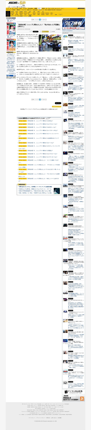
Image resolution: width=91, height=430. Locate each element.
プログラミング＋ (49, 411)
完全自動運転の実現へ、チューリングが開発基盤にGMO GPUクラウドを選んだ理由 (76, 295)
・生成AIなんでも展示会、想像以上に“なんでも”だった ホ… (11, 58)
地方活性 (54, 411)
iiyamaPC (21, 11)
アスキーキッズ (24, 411)
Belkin (51, 13)
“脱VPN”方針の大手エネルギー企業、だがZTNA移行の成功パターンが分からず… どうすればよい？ (76, 377)
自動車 (35, 8)
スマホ (52, 8)
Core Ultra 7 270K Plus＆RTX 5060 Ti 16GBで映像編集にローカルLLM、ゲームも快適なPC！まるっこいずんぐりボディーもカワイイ (76, 254)
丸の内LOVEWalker (62, 414)
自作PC (43, 8)
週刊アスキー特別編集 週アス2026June (11, 20)
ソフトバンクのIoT (60, 14)
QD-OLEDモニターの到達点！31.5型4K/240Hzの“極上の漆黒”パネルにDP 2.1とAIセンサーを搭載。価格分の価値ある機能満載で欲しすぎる (76, 305)
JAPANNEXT (21, 16)
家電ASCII (32, 411)
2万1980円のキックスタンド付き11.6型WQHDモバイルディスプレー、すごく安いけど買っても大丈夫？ (76, 210)
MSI (34, 11)
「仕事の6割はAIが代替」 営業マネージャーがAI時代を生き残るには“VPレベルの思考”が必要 (76, 278)
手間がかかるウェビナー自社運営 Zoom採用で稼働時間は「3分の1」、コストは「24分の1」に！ (76, 336)
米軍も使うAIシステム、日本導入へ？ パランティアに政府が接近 (35, 186)
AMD (17, 13)
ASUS (38, 11)
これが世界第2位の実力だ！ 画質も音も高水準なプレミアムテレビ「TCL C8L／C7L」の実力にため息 (76, 69)
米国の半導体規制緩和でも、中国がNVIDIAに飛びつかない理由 (35, 191)
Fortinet (47, 14)
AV (46, 8)
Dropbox (34, 14)
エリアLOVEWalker (28, 414)
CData (38, 14)
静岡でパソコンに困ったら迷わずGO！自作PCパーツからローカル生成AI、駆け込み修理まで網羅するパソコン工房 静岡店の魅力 (76, 190)
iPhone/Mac (30, 8)
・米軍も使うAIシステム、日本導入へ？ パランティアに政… (11, 55)
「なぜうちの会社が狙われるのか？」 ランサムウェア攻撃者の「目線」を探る (76, 366)
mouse (17, 11)
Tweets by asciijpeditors (67, 30)
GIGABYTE (25, 13)
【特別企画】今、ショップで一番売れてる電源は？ (40, 150)
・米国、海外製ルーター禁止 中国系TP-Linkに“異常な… (11, 66)
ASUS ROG (21, 13)
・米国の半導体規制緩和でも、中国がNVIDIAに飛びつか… (11, 62)
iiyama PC (43, 405)
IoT (13, 8)
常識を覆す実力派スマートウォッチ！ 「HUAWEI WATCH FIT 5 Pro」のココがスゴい (76, 220)
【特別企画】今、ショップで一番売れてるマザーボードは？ (42, 157)
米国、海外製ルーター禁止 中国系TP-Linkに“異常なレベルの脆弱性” (36, 193)
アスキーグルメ (37, 411)
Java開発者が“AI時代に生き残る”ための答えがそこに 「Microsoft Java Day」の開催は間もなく (75, 201)
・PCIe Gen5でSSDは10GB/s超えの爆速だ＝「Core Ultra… (11, 70)
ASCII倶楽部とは (12, 73)
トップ (7, 8)
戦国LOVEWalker (69, 414)
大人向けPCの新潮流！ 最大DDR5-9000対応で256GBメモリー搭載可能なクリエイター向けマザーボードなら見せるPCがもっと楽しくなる (76, 286)
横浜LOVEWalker (35, 414)
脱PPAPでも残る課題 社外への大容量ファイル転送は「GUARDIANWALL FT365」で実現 (76, 42)
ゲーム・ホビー (23, 2)
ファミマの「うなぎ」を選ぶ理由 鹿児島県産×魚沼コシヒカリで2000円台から (76, 107)
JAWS (12, 14)
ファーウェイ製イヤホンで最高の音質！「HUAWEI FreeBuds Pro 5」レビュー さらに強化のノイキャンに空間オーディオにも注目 (76, 147)
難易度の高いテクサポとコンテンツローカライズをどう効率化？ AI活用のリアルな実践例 (76, 138)
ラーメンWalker (21, 414)
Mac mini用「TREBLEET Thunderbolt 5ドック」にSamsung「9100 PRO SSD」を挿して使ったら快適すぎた (76, 114)
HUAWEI (42, 13)
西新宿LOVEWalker (42, 414)
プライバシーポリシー (40, 417)
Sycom (25, 11)
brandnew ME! (29, 16)
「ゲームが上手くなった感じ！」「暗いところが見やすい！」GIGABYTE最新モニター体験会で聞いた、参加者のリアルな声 (76, 87)
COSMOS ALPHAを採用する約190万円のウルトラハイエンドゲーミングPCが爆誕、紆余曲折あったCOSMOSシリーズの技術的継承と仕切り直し (76, 179)
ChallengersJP (66, 411)
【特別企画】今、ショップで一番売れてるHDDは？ (40, 120)
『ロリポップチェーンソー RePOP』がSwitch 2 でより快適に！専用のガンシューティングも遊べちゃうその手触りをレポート (76, 325)
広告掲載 (59, 417)
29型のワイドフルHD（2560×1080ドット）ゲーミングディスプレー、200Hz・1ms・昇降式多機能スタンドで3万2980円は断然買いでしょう (76, 168)
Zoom (56, 14)
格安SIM (28, 411)
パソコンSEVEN (30, 11)
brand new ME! (52, 408)
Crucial (38, 13)
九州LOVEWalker (55, 414)
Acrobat (16, 14)
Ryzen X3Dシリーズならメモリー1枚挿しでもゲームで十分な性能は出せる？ (76, 50)
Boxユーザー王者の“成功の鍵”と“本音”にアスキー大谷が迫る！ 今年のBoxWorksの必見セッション (76, 347)
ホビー (39, 8)
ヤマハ (51, 14)
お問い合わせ (54, 417)
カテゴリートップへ (56, 106)
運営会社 (48, 417)
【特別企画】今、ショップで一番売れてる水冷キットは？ (41, 127)
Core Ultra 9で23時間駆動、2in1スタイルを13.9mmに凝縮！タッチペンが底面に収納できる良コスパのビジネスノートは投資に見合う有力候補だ (76, 126)
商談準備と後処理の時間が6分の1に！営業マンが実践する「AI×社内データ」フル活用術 (76, 357)
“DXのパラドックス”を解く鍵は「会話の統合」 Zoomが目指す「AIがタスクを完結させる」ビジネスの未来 (76, 266)
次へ (44, 19)
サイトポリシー (32, 417)
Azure (25, 14)
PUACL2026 (62, 411)
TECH (20, 8)
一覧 (40, 31)
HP (42, 11)
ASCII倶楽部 (81, 8)
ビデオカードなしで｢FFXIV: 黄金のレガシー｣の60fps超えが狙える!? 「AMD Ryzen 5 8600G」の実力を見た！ (76, 385)
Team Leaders (43, 411)
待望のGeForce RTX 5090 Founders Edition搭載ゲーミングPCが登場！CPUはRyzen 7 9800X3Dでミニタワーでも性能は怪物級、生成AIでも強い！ (76, 232)
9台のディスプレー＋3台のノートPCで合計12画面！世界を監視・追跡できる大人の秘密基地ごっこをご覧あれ (76, 99)
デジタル (25, 8)
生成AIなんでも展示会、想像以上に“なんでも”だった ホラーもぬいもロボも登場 (39, 189)
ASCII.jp (12, 3)
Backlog (42, 14)
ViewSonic (47, 13)
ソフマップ (48, 408)
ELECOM (12, 13)
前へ (33, 19)
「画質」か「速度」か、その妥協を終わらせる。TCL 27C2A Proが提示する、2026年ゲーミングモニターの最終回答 (76, 158)
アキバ (49, 8)
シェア (31, 31)
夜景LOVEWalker (49, 414)
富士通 (12, 11)
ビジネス (16, 8)
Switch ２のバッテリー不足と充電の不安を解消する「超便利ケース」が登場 (76, 316)
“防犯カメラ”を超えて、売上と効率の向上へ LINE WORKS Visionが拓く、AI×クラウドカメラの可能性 (76, 61)
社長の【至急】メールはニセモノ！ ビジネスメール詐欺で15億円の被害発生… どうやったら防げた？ (76, 244)
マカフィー (35, 405)
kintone (21, 14)
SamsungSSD (29, 13)
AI (10, 8)
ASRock (34, 13)
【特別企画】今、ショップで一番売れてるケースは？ (40, 142)
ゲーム (62, 8)
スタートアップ (57, 8)
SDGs (58, 411)
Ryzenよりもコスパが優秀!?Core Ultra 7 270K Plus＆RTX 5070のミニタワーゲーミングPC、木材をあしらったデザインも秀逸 (76, 79)
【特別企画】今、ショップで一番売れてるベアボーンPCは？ (42, 130)
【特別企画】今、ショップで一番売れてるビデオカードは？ (42, 124)
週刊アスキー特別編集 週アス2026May (11, 36)
